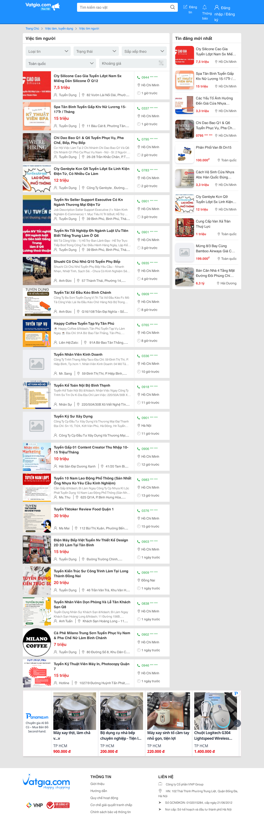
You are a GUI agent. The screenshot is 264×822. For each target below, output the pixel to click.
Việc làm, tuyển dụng (59, 28)
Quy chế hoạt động (104, 797)
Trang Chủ (32, 28)
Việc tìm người (89, 28)
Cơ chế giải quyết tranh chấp (111, 804)
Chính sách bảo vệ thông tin (110, 811)
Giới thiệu (97, 783)
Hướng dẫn (98, 790)
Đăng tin (190, 7)
